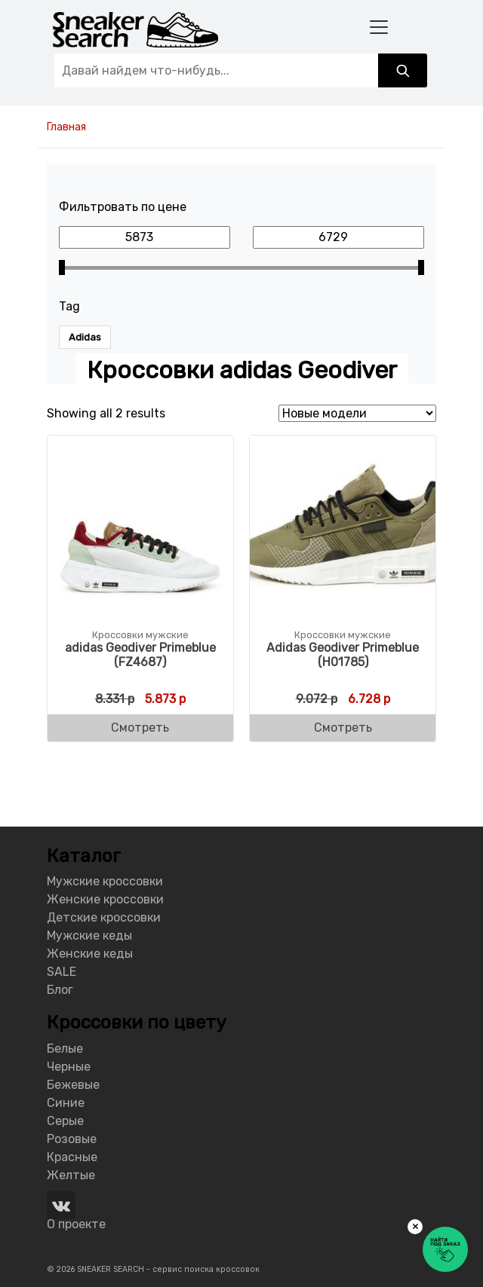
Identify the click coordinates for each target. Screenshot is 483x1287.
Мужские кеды (89, 935)
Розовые (72, 1139)
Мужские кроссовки (105, 881)
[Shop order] (357, 413)
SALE (61, 971)
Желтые (71, 1175)
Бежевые (73, 1085)
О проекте (76, 1224)
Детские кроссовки (104, 917)
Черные (69, 1066)
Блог (60, 990)
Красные (72, 1157)
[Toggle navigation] (378, 26)
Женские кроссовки (105, 899)
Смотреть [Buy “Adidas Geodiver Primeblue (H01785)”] (343, 727)
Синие (66, 1103)
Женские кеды (90, 953)
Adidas (85, 337)
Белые (65, 1048)
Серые (65, 1121)
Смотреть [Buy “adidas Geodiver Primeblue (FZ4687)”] (140, 727)
